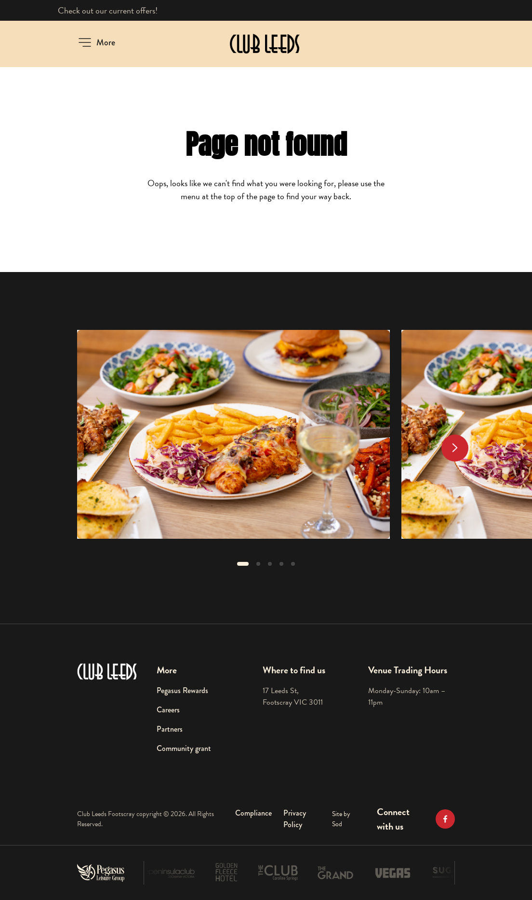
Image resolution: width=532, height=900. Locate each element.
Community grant (184, 748)
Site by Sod (341, 819)
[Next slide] (454, 448)
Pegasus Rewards (182, 690)
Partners (170, 729)
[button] (96, 42)
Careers (168, 709)
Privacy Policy (294, 818)
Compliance (253, 812)
